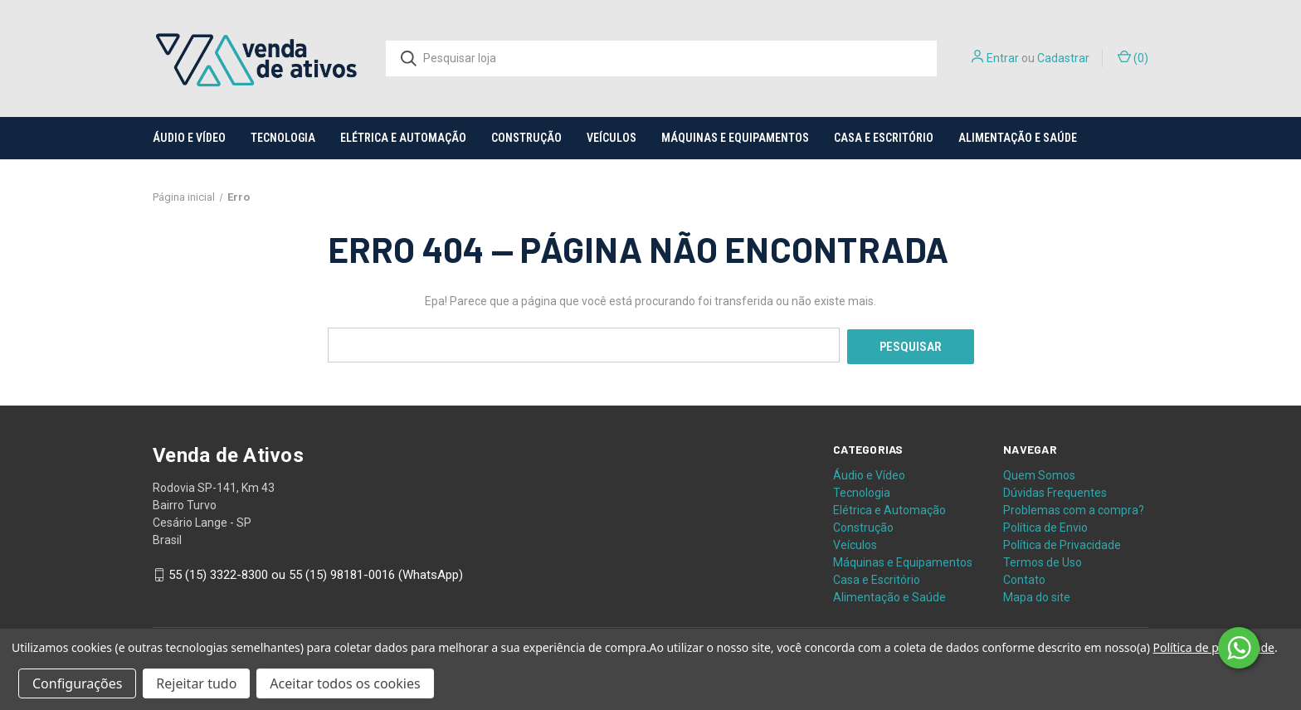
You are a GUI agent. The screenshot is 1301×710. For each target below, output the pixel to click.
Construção (526, 137)
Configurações (77, 683)
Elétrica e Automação (403, 137)
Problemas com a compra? (1073, 507)
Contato (1024, 577)
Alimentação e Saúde (1017, 137)
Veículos (611, 137)
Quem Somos (1039, 472)
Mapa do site (1036, 594)
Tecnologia (283, 137)
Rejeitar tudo (196, 683)
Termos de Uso (1042, 560)
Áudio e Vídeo (189, 137)
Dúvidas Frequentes (1055, 490)
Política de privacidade (1213, 647)
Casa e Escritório (883, 137)
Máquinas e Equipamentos (735, 137)
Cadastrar (1063, 58)
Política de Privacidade (1062, 542)
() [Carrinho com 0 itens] (1133, 57)
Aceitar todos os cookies (345, 683)
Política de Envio (1045, 525)
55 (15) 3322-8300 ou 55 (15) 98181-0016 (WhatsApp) (315, 573)
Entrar (1003, 58)
